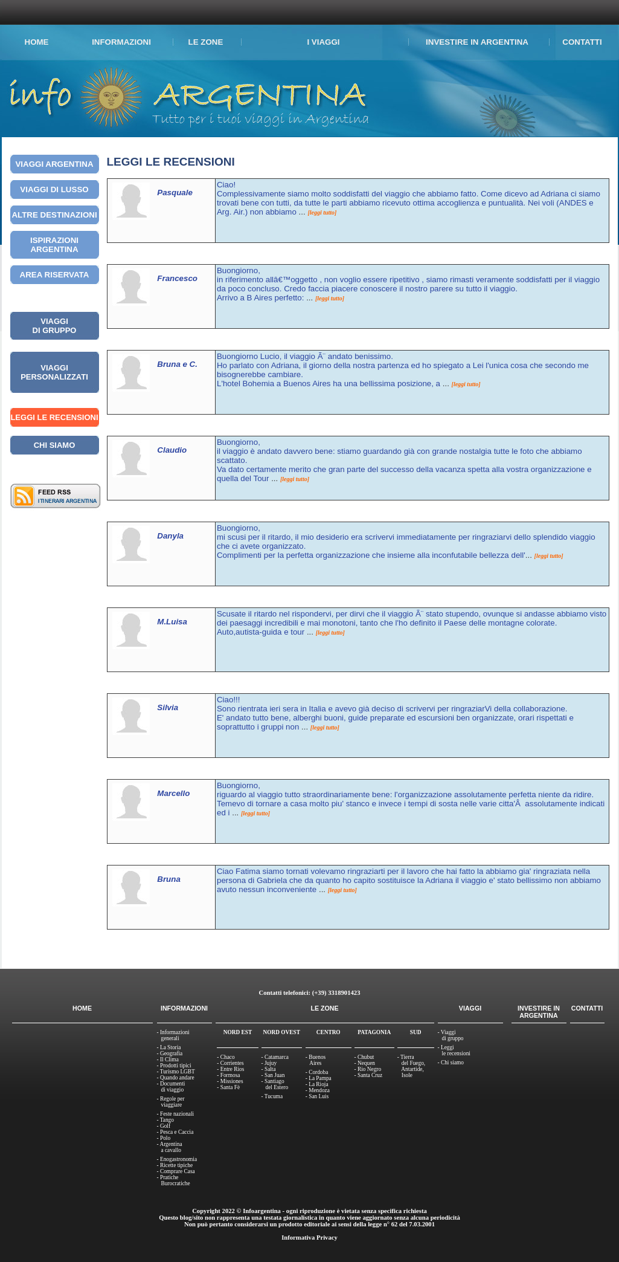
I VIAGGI (323, 42)
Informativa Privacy (309, 1237)
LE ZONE (205, 42)
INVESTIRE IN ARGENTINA (477, 42)
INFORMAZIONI (121, 42)
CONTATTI (581, 42)
